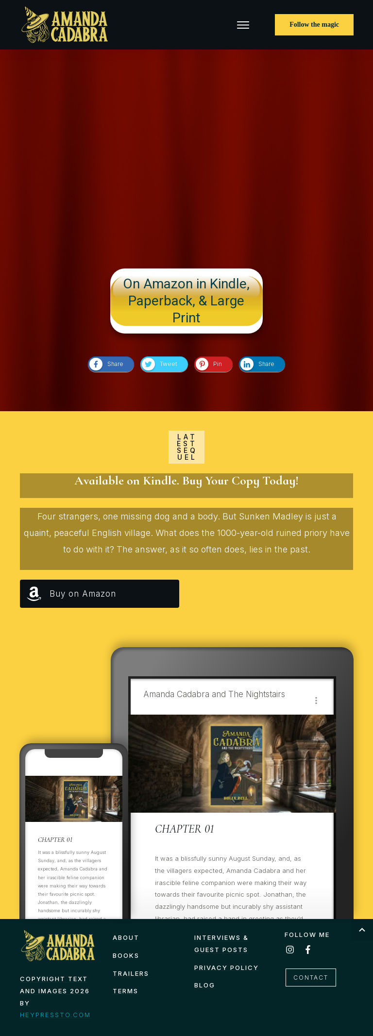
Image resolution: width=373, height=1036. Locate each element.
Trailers (131, 973)
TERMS (125, 991)
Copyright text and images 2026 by (55, 990)
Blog (204, 985)
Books (126, 955)
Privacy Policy (226, 967)
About (126, 937)
